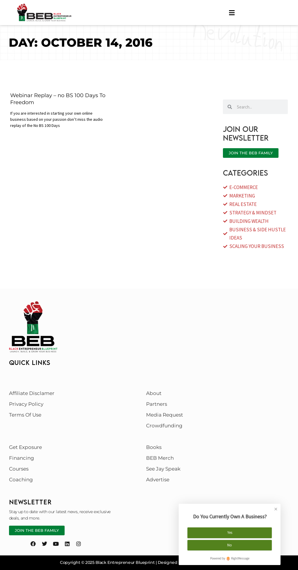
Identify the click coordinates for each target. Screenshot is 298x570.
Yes (229, 531)
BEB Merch (160, 458)
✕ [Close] (276, 508)
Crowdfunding (164, 426)
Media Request (164, 415)
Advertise (157, 479)
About (154, 393)
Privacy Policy (26, 404)
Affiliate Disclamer (31, 393)
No (229, 543)
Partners (156, 404)
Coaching (21, 479)
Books (154, 447)
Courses (19, 469)
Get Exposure (25, 447)
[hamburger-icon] (231, 13)
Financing (21, 458)
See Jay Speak (163, 469)
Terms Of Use (25, 415)
